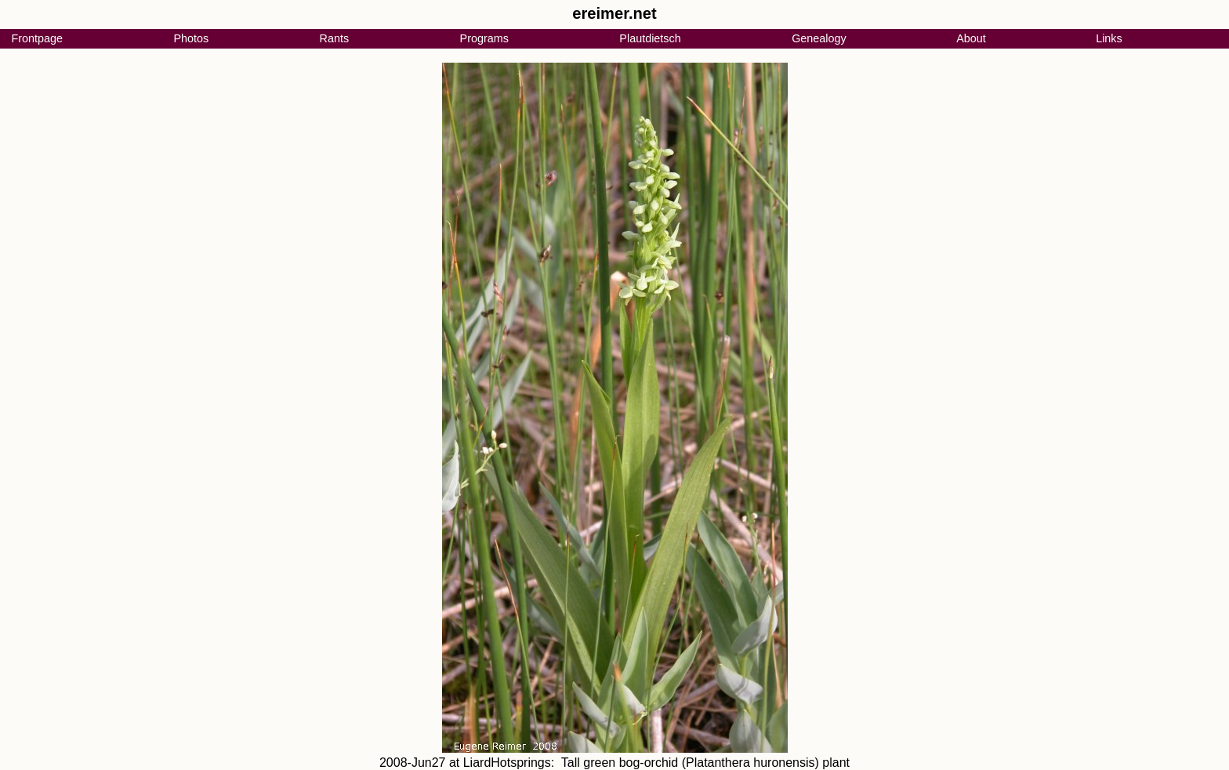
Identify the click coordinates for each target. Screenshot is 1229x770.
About (971, 38)
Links (1109, 38)
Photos (190, 38)
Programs (484, 38)
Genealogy (819, 38)
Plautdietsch (649, 38)
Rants (335, 38)
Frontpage (37, 38)
